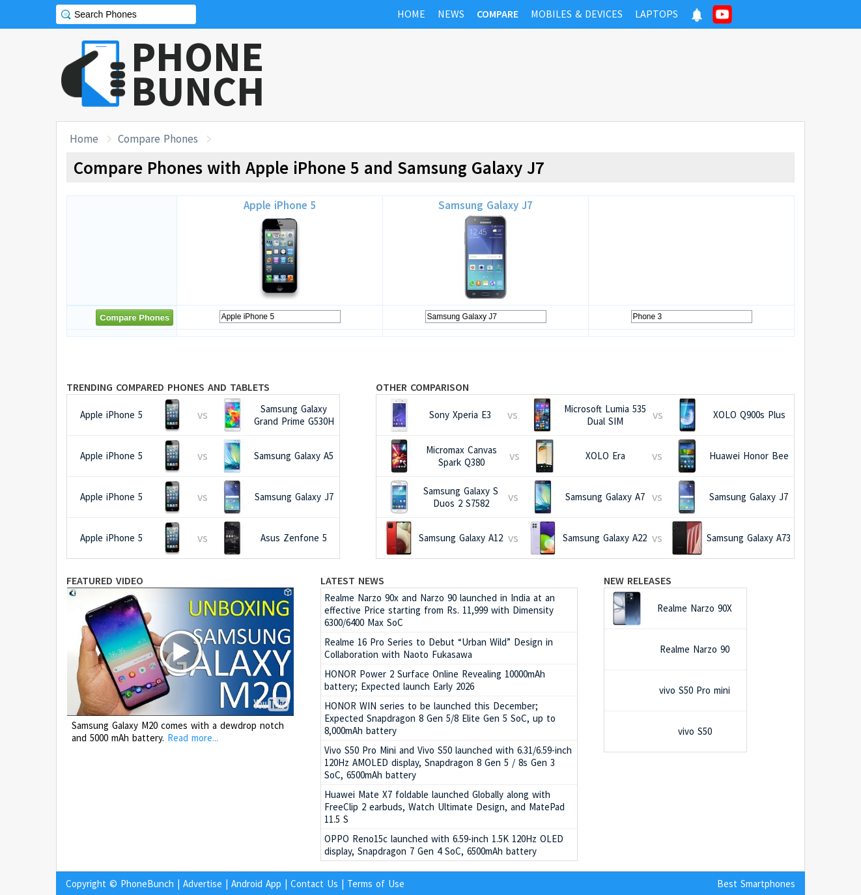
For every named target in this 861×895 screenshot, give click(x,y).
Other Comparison (422, 386)
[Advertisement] (568, 75)
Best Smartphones (756, 883)
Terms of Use (375, 883)
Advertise (202, 883)
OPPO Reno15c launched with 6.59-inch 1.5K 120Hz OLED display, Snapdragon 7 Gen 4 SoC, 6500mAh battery (443, 844)
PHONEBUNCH (198, 73)
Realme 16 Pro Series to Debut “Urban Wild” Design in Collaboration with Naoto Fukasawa (438, 648)
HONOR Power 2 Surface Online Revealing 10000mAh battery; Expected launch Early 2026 (434, 680)
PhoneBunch (147, 883)
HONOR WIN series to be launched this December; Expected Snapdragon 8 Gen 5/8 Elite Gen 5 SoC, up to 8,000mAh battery (440, 718)
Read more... (192, 738)
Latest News (352, 580)
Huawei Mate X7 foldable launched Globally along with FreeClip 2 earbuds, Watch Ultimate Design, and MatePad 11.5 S (444, 806)
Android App (256, 883)
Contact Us (314, 883)
